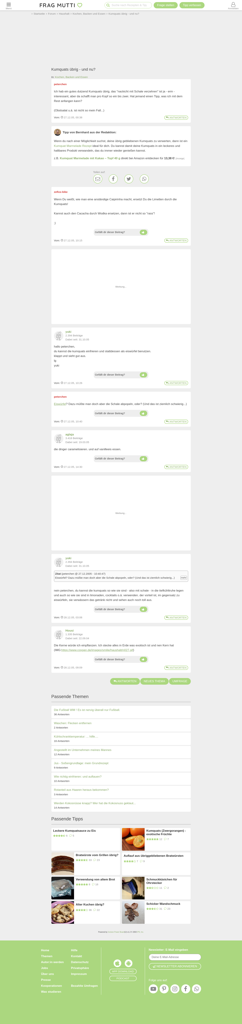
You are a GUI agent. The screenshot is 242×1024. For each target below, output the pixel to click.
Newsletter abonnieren (175, 966)
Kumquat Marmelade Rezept (73, 146)
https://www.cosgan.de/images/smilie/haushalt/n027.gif (97, 650)
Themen (46, 956)
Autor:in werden (52, 962)
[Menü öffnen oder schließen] (8, 5)
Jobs (44, 968)
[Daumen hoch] (143, 232)
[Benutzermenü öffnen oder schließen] (233, 5)
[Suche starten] (108, 5)
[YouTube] (153, 989)
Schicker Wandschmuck (163, 903)
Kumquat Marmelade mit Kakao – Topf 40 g (90, 158)
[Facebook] (113, 178)
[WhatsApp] (144, 178)
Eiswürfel (60, 404)
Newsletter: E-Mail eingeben (168, 949)
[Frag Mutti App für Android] (128, 964)
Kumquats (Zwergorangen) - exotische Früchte (166, 832)
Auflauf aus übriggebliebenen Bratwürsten (153, 855)
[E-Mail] (97, 178)
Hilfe (74, 950)
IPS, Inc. (140, 932)
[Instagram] (174, 989)
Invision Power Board (116, 932)
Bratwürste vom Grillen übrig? (97, 855)
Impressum (79, 974)
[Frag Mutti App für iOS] (117, 964)
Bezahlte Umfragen (84, 985)
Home (45, 950)
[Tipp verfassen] (192, 5)
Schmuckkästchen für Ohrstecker (161, 881)
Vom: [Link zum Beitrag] (57, 117)
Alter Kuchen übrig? (90, 904)
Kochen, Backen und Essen (71, 77)
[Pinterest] (164, 989)
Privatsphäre (80, 968)
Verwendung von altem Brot (95, 879)
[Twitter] (128, 178)
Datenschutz (80, 962)
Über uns (47, 974)
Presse (46, 980)
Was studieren (51, 991)
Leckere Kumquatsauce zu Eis (74, 830)
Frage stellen (165, 5)
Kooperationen (51, 985)
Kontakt (76, 956)
